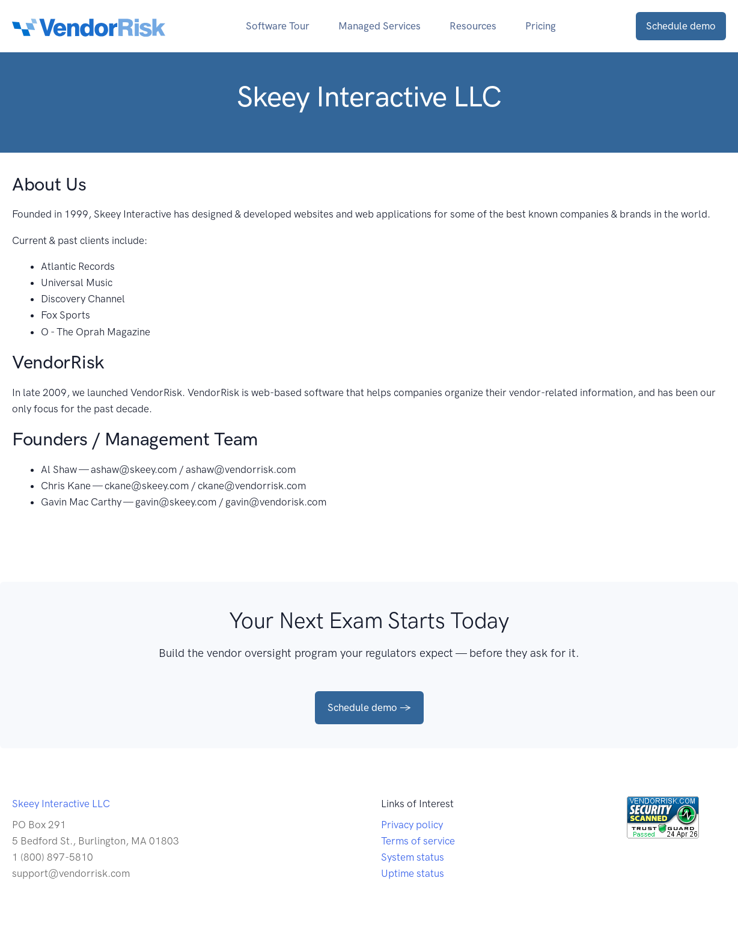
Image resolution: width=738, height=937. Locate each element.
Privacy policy (412, 825)
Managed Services (379, 26)
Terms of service (418, 841)
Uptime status (412, 873)
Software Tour (278, 26)
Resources (473, 26)
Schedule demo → (369, 707)
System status (412, 857)
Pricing (540, 26)
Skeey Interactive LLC (61, 804)
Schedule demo (681, 26)
